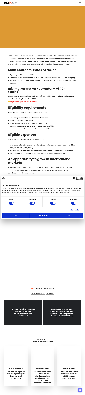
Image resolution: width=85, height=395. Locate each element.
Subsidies (50, 293)
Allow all (69, 215)
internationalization (38, 293)
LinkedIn (51, 288)
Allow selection (42, 215)
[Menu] (79, 3)
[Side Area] (80, 390)
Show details (74, 210)
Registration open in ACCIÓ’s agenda (23, 102)
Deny (15, 215)
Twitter (46, 288)
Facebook (39, 288)
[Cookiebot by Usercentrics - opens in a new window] (74, 178)
